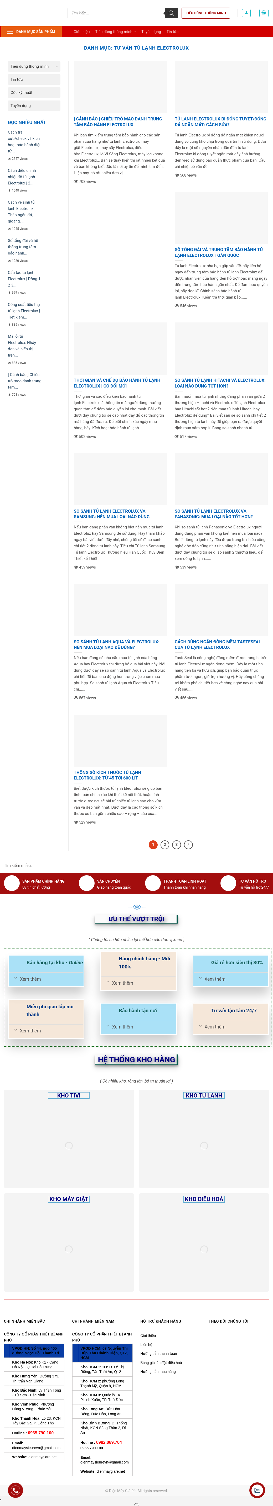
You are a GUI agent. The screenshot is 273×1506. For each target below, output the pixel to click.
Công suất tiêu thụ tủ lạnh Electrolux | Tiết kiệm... (24, 311)
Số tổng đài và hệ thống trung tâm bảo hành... (23, 247)
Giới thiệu (82, 32)
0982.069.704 (109, 1442)
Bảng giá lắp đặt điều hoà (161, 1363)
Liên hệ (146, 1345)
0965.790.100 (41, 1433)
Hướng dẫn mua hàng (158, 1372)
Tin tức (173, 32)
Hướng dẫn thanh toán (159, 1353)
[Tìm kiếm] (171, 13)
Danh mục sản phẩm (31, 32)
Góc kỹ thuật (21, 92)
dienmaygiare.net (42, 1457)
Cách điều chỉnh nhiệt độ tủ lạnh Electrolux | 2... (22, 176)
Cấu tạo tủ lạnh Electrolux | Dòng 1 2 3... (24, 279)
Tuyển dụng (151, 32)
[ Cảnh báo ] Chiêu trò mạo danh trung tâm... (25, 381)
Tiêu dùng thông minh (206, 13)
